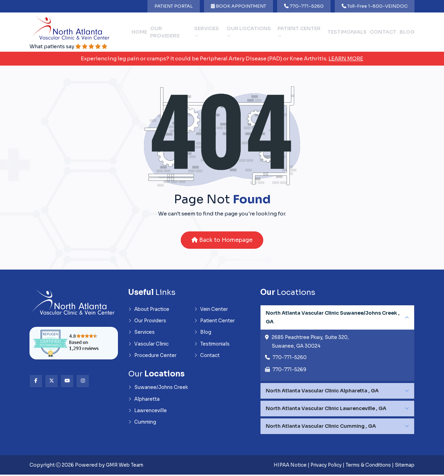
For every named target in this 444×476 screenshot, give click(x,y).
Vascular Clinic (149, 345)
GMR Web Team (125, 466)
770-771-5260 (304, 6)
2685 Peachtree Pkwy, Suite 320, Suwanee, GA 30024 (311, 342)
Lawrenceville (148, 413)
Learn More (345, 59)
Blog (407, 32)
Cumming (143, 425)
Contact (383, 32)
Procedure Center (153, 357)
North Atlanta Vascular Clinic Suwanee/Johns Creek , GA (333, 318)
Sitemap (404, 466)
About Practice (149, 310)
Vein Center (211, 310)
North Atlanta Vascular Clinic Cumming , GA (321, 427)
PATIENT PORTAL (173, 6)
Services (206, 31)
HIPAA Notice (281, 466)
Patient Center (299, 31)
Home (139, 32)
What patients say (70, 46)
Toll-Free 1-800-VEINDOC (375, 6)
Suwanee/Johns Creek (159, 389)
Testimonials (347, 32)
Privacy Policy (320, 466)
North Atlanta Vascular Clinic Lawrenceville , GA (326, 410)
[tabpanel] (337, 344)
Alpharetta (144, 401)
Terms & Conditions (365, 466)
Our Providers (165, 32)
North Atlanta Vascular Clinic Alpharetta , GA (322, 392)
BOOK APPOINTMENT (238, 6)
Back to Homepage (222, 240)
